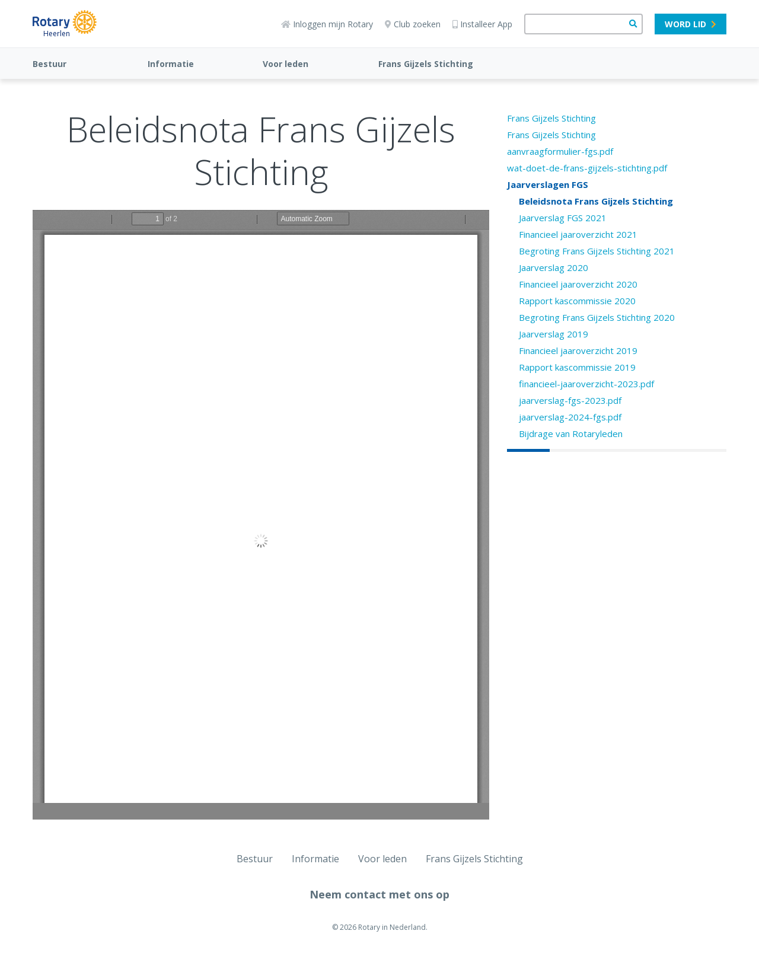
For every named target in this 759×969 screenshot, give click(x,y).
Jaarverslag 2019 (553, 334)
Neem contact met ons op (379, 894)
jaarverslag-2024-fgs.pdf (570, 417)
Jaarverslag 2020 (553, 267)
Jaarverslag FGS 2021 (563, 218)
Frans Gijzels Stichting (425, 63)
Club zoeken (413, 24)
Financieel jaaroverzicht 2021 (578, 234)
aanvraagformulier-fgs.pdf (560, 151)
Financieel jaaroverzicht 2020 (578, 284)
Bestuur (49, 63)
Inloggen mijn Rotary (327, 24)
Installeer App (482, 24)
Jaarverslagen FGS (547, 184)
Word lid (690, 24)
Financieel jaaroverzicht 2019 (578, 350)
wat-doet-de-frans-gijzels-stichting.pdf (587, 168)
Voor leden (285, 63)
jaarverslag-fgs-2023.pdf (570, 400)
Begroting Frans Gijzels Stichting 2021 (597, 251)
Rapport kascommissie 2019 (577, 367)
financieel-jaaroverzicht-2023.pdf (586, 384)
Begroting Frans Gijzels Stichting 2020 (597, 317)
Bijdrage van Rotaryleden (571, 433)
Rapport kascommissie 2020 (577, 301)
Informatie (171, 63)
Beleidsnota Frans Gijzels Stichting (596, 201)
